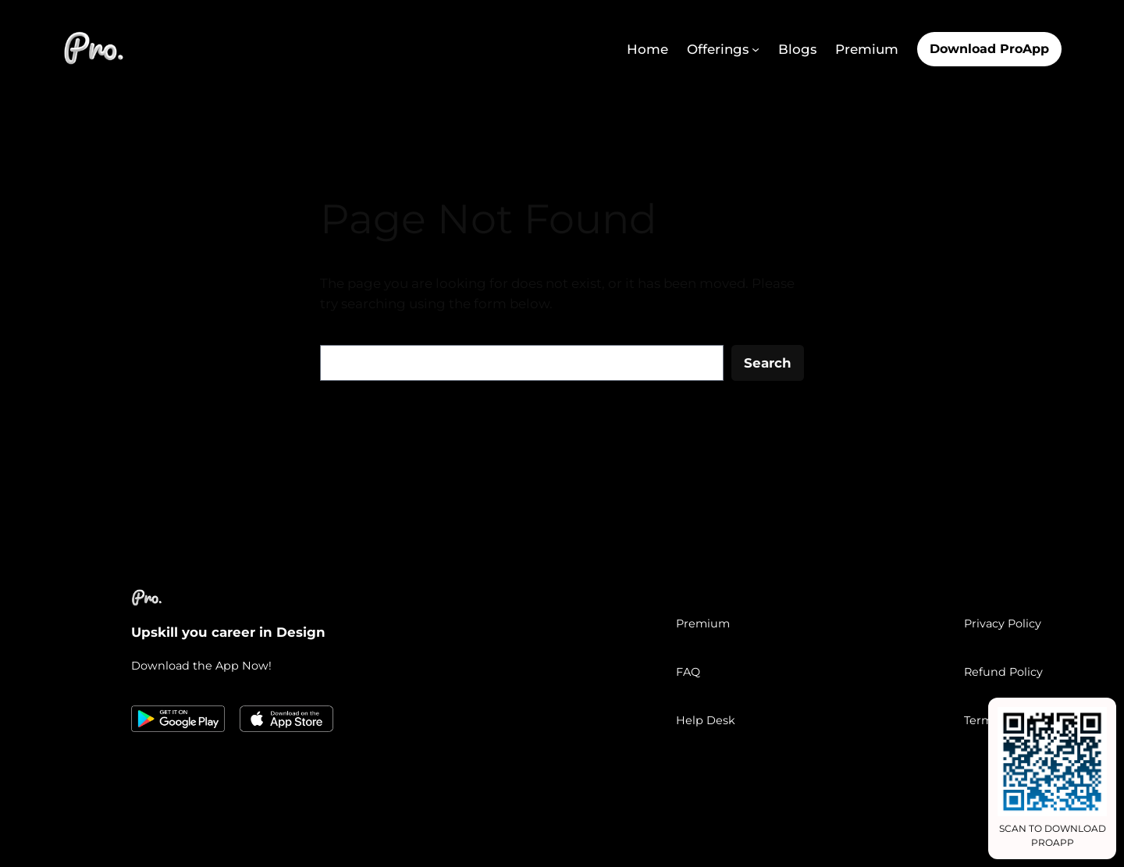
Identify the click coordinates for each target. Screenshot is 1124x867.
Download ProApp (989, 48)
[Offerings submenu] (755, 49)
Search (767, 363)
